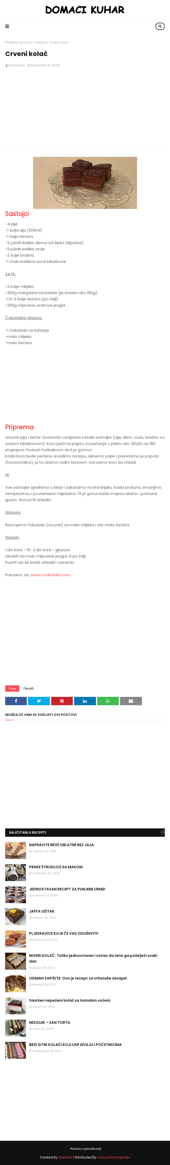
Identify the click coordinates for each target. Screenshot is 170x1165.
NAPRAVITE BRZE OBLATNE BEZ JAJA (61, 844)
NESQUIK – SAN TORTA (49, 1022)
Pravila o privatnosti (85, 1149)
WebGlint (65, 1157)
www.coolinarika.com (50, 575)
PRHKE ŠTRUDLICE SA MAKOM (56, 867)
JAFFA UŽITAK (41, 911)
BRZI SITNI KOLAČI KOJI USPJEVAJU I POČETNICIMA (75, 1044)
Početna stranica (18, 42)
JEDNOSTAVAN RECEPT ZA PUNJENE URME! (67, 889)
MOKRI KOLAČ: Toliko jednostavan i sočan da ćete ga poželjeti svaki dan (93, 958)
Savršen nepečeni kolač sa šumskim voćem (69, 1000)
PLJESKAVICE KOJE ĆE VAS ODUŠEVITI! (63, 933)
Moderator (17, 65)
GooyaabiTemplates (113, 1157)
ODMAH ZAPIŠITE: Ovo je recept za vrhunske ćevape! (78, 978)
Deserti (40, 42)
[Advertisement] (85, 109)
